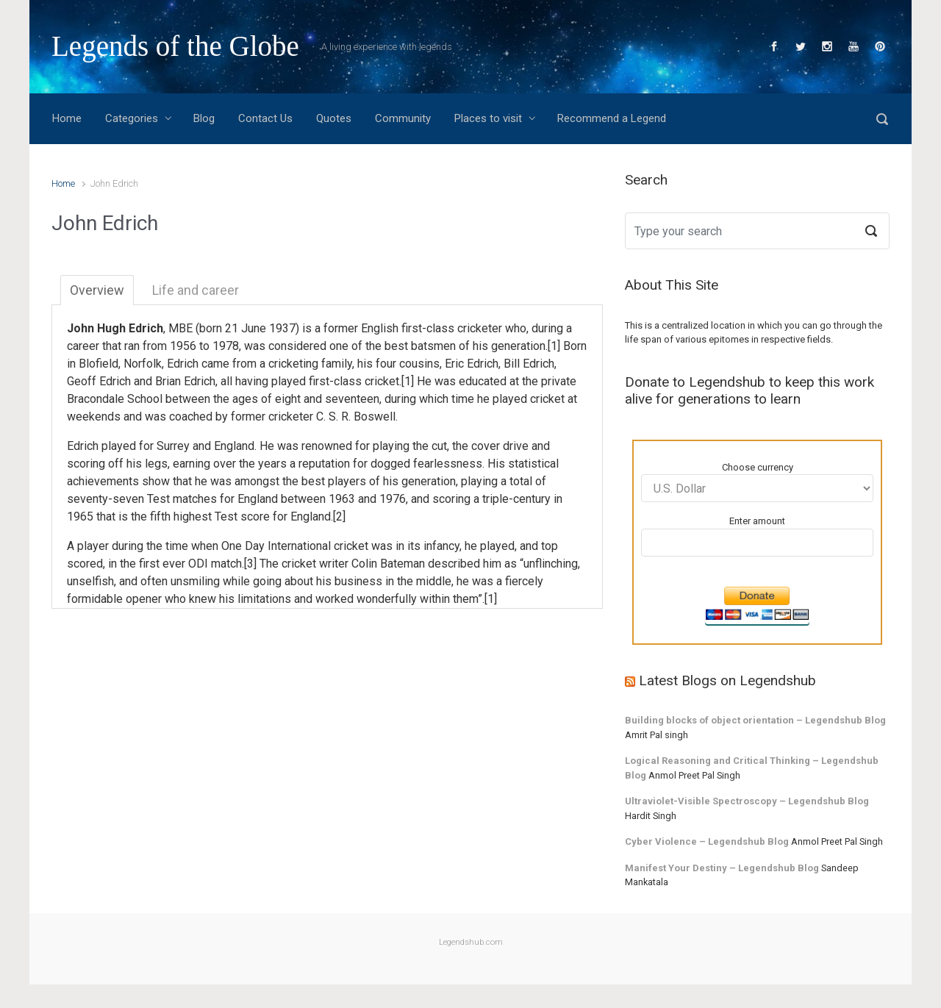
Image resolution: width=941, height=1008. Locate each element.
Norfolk (143, 364)
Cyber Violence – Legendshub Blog (707, 841)
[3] (250, 564)
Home (63, 183)
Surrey (173, 446)
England (234, 446)
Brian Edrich (185, 381)
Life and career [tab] (195, 290)
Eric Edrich (471, 364)
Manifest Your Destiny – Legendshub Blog (722, 867)
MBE (180, 328)
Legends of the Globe (175, 46)
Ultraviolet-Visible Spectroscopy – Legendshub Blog (747, 801)
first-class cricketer (451, 328)
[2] (339, 516)
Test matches (182, 499)
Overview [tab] (97, 290)
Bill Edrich (529, 364)
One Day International (276, 546)
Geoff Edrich (99, 381)
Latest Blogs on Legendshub (727, 680)
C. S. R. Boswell (356, 416)
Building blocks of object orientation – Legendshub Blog (755, 720)
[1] (554, 346)
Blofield (98, 364)
